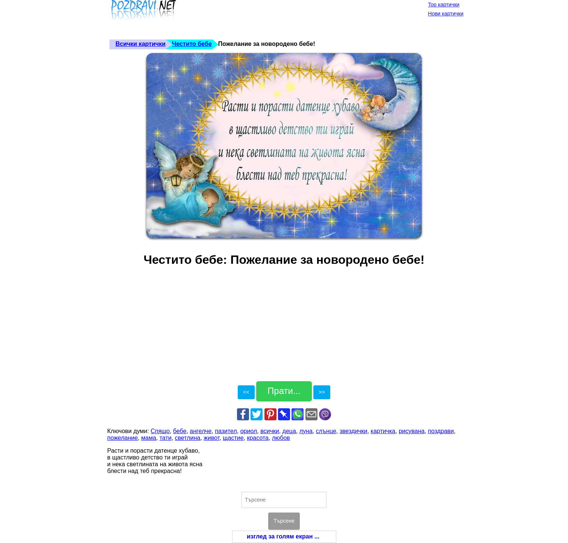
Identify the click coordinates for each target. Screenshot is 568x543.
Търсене (283, 521)
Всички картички (140, 44)
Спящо (160, 431)
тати (165, 438)
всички (269, 431)
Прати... (284, 391)
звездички (354, 431)
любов (281, 438)
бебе (180, 431)
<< (246, 392)
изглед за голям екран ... (283, 536)
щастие (233, 438)
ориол (248, 431)
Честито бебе (192, 44)
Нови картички (445, 14)
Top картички (444, 5)
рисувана (412, 431)
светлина (187, 438)
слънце (326, 431)
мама (148, 438)
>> (322, 392)
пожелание (122, 438)
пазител (226, 431)
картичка (383, 431)
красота (258, 438)
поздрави (441, 431)
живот (211, 438)
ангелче (201, 431)
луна (306, 431)
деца (289, 431)
